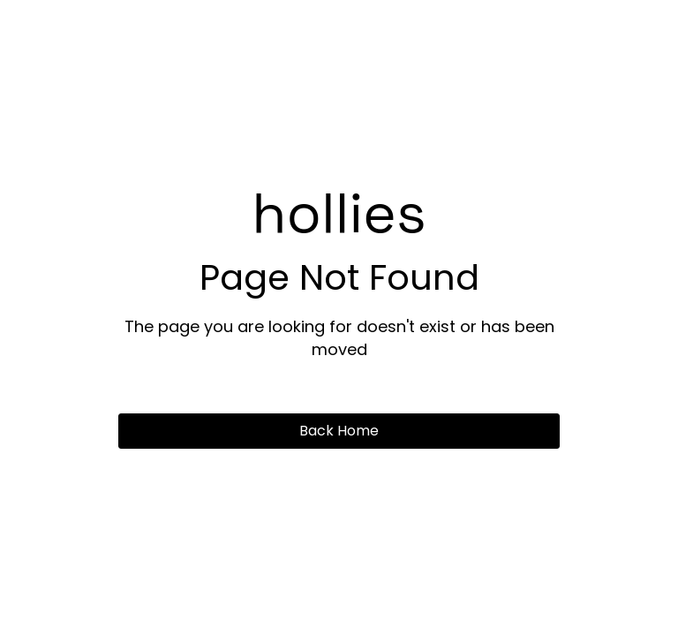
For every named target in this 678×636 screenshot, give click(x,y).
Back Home (339, 430)
